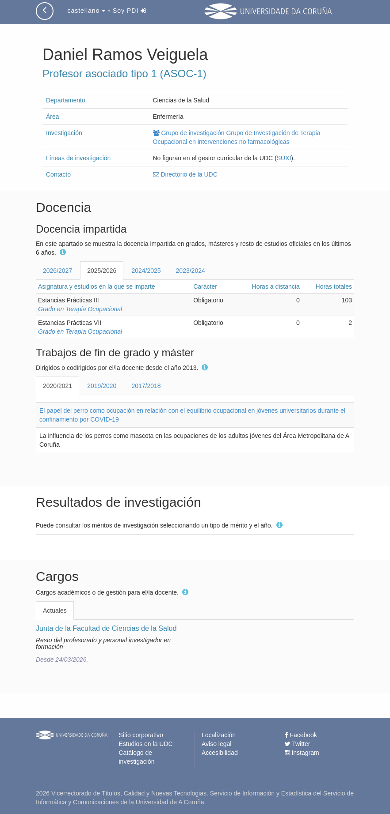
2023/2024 (190, 270)
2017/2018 (146, 385)
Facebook (301, 735)
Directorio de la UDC (185, 174)
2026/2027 (57, 270)
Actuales (55, 610)
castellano (86, 10)
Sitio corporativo (141, 735)
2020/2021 (57, 385)
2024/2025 (146, 270)
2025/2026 (101, 270)
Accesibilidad (220, 752)
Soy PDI (129, 10)
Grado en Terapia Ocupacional (80, 309)
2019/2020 (101, 385)
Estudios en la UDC (146, 743)
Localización (219, 735)
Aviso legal (216, 743)
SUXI (284, 158)
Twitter (297, 743)
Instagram (302, 752)
